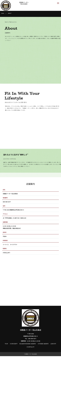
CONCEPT (14, 384)
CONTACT (30, 387)
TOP (6, 384)
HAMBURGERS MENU (27, 384)
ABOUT (53, 384)
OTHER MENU (43, 384)
